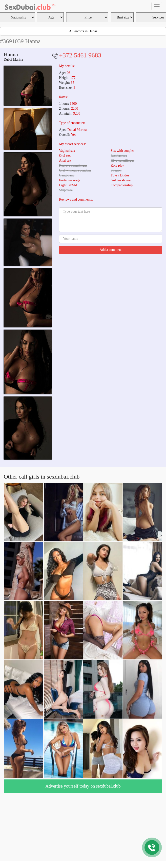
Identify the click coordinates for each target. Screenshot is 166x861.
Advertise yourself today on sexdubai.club (83, 786)
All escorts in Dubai (83, 31)
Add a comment (111, 250)
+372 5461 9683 (80, 55)
